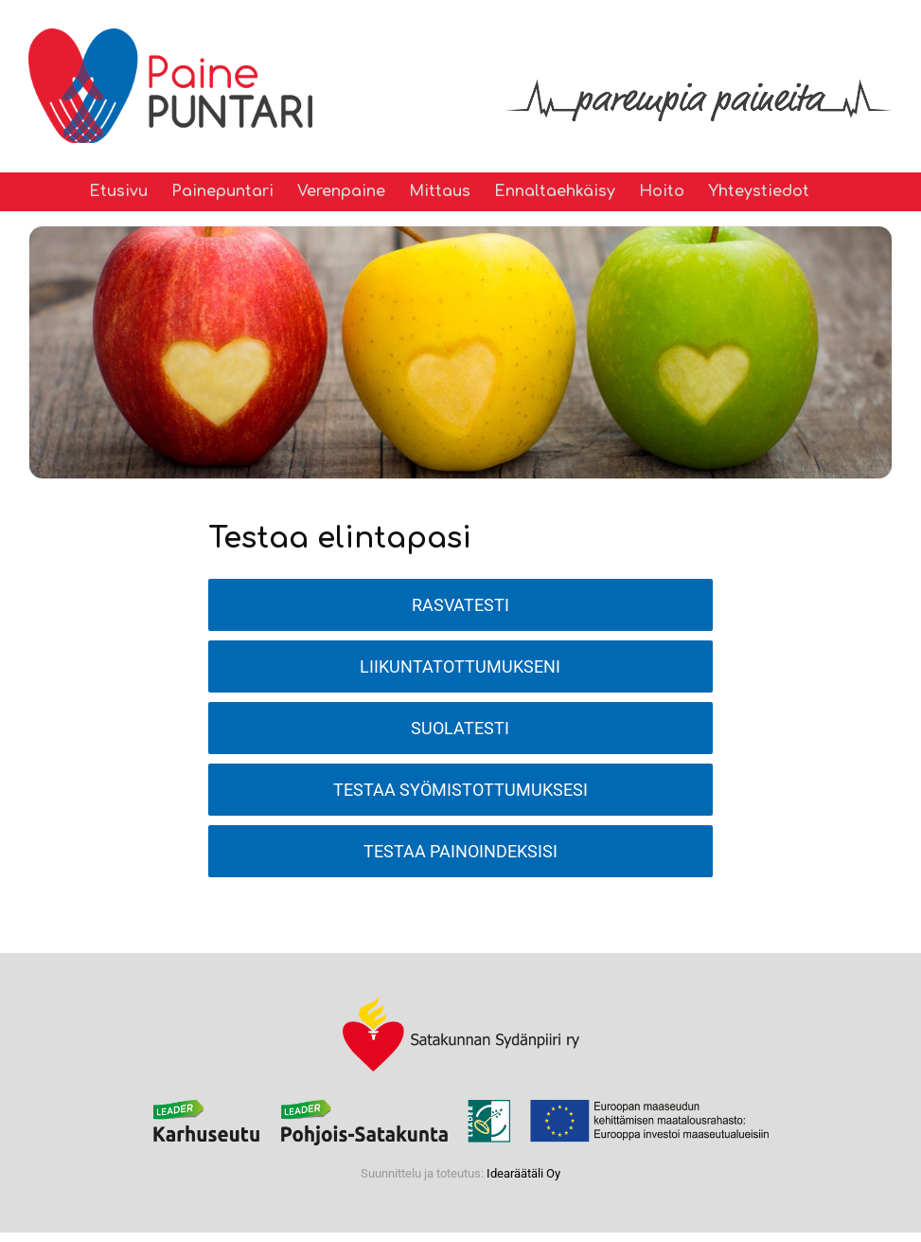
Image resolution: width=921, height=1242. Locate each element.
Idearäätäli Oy (523, 1173)
